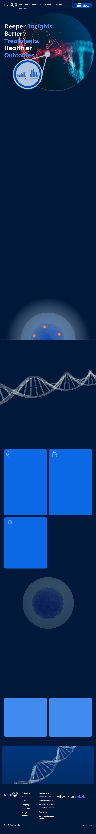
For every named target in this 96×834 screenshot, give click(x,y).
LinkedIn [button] (81, 796)
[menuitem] (24, 4)
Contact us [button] (26, 809)
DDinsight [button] (25, 800)
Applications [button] (37, 4)
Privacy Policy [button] (87, 825)
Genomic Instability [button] (46, 804)
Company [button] (48, 4)
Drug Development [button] (46, 800)
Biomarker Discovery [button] (46, 808)
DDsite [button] (24, 797)
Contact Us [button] (23, 9)
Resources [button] (60, 4)
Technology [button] (24, 4)
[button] (82, 5)
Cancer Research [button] (45, 797)
